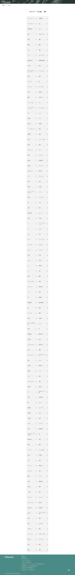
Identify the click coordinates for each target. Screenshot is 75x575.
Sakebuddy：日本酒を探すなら (28, 567)
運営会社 (23, 556)
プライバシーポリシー (26, 560)
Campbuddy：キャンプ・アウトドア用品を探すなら (32, 564)
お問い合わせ (24, 558)
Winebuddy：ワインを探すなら (28, 569)
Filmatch (6, 2)
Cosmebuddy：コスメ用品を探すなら (29, 565)
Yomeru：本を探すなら (26, 562)
